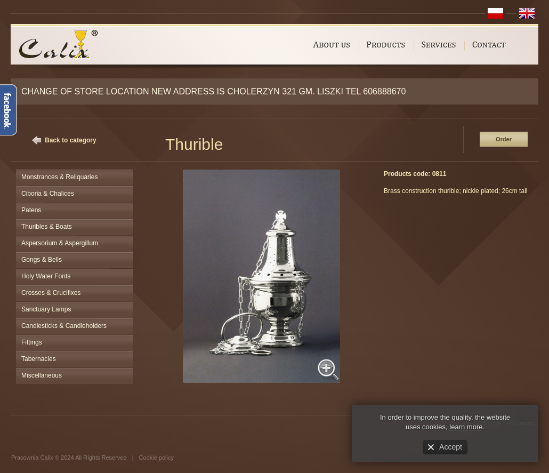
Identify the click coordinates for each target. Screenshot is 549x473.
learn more (465, 427)
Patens (31, 210)
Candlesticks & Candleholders (64, 326)
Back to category (70, 140)
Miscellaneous (41, 375)
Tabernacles (38, 359)
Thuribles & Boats (46, 226)
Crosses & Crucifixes (50, 292)
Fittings (31, 342)
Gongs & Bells (41, 259)
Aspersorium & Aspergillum (59, 243)
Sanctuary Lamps (46, 309)
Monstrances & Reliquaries (59, 177)
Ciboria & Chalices (47, 193)
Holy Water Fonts (45, 276)
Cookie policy (156, 457)
